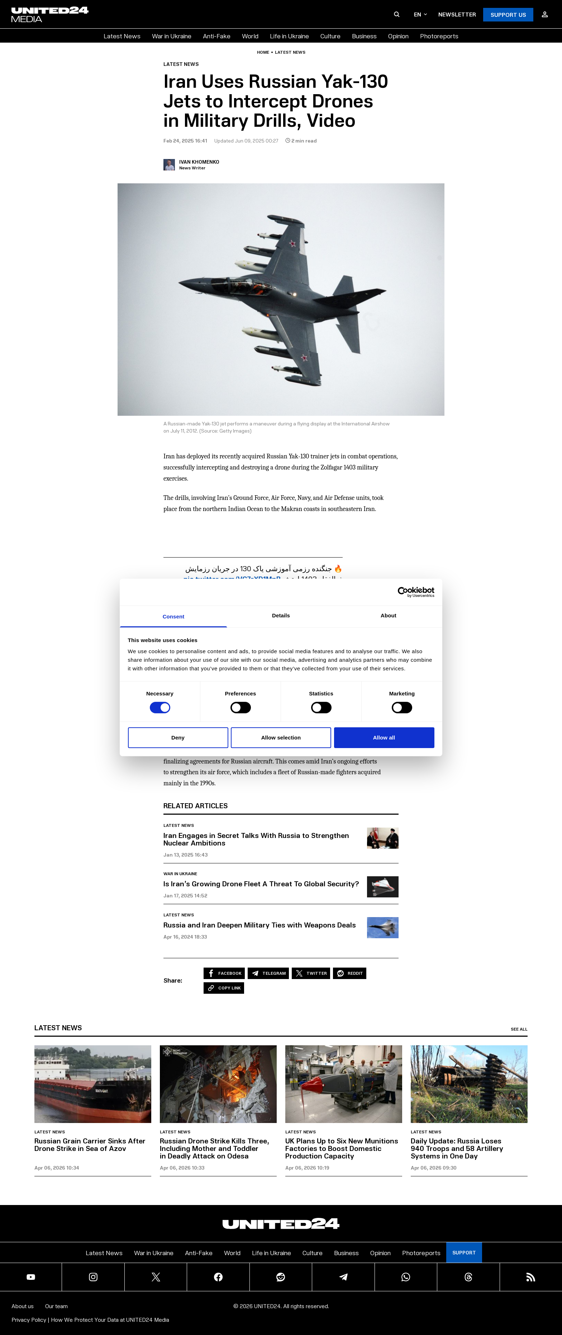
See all (519, 1029)
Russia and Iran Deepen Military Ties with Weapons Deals (259, 925)
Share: (172, 980)
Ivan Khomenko (199, 161)
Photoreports (439, 35)
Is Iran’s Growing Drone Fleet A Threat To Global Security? (261, 883)
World (250, 35)
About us (22, 1306)
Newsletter (457, 14)
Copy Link (224, 988)
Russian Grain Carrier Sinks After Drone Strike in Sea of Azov (90, 1144)
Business (364, 35)
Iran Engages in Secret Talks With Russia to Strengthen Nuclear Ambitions (256, 839)
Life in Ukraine (289, 35)
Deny (178, 737)
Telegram (268, 973)
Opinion (398, 35)
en (420, 14)
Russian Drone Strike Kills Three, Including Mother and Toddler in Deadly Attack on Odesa (214, 1148)
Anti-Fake (216, 35)
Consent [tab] (174, 616)
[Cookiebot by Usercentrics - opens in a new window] (403, 592)
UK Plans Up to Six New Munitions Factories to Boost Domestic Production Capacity (341, 1148)
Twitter (311, 973)
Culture (330, 35)
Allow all (384, 737)
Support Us (508, 14)
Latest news (290, 52)
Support (464, 1252)
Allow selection (281, 737)
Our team (56, 1306)
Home (263, 52)
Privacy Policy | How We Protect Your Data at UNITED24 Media (90, 1319)
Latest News (122, 35)
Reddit (349, 973)
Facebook (224, 973)
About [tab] (388, 615)
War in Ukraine (171, 35)
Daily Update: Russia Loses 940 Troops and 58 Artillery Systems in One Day (457, 1148)
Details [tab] (281, 615)
